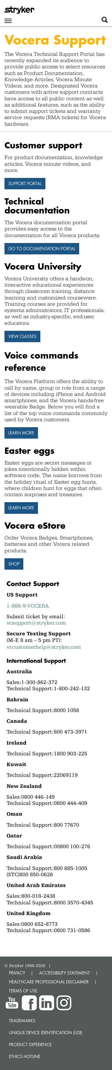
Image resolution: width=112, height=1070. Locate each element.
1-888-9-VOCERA (28, 605)
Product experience (30, 1044)
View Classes (22, 336)
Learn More (21, 508)
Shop (13, 564)
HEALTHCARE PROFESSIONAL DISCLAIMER (49, 982)
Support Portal (25, 183)
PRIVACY (17, 973)
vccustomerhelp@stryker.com (44, 647)
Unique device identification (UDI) (45, 1032)
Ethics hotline (24, 1056)
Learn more (21, 433)
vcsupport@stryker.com (36, 622)
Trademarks (22, 1020)
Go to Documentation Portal (41, 248)
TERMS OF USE (23, 991)
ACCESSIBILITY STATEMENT (64, 973)
